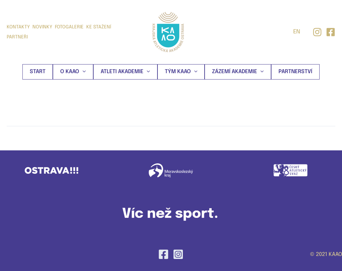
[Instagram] (317, 32)
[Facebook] (163, 254)
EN (296, 32)
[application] (82, 72)
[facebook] (330, 32)
